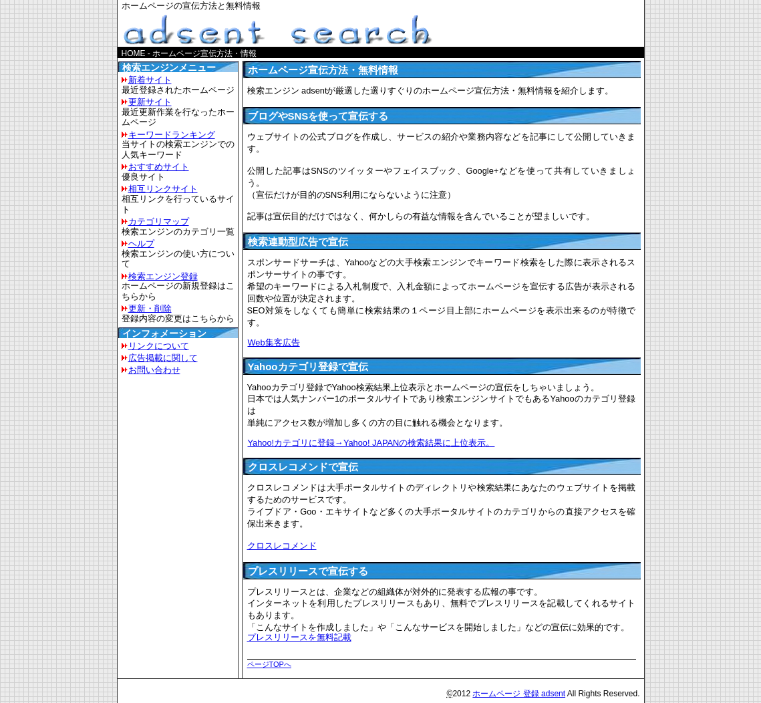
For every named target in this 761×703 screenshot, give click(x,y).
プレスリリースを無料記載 (299, 637)
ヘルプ (141, 244)
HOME (134, 53)
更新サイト (150, 102)
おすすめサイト (158, 167)
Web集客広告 (273, 342)
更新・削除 (150, 308)
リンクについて (158, 346)
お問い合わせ (154, 370)
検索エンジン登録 (163, 276)
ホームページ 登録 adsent (518, 693)
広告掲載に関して (163, 358)
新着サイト (150, 80)
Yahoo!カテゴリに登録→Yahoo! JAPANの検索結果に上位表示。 (371, 443)
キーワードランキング (171, 135)
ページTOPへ (269, 664)
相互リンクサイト (163, 189)
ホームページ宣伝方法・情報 (204, 53)
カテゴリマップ (158, 222)
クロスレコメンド (282, 546)
